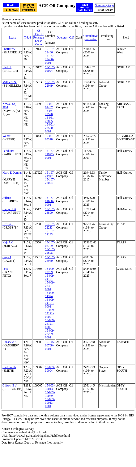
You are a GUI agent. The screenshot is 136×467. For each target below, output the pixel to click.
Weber (6, 136)
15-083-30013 (50, 387)
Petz (5, 268)
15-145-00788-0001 (50, 345)
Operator (62, 37)
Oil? (71, 37)
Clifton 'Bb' (9, 385)
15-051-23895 (50, 119)
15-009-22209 (50, 270)
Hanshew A (9, 342)
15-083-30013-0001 (50, 403)
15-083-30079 (50, 394)
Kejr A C (7, 242)
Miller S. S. (9, 82)
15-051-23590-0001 (50, 128)
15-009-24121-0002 (50, 313)
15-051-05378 (50, 137)
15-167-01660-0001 (50, 201)
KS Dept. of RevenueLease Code (38, 37)
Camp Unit (9, 209)
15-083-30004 (50, 369)
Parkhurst (8, 150)
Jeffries (6, 197)
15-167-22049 (50, 84)
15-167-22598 (50, 251)
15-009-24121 (50, 277)
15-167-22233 (50, 225)
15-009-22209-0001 (50, 334)
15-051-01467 (50, 105)
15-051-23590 (50, 112)
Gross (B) (8, 224)
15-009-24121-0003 (50, 324)
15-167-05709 (50, 244)
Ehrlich (6, 67)
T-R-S (28, 37)
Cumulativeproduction (90, 37)
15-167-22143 (50, 232)
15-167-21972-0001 (50, 154)
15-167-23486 (50, 50)
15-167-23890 (50, 211)
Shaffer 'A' (8, 49)
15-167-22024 (50, 181)
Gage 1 (6, 257)
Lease (12, 37)
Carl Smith (9, 367)
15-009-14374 (50, 294)
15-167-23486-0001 (50, 59)
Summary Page (104, 5)
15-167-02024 (50, 69)
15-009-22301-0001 (50, 286)
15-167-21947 (50, 174)
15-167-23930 (50, 259)
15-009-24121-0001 (50, 303)
